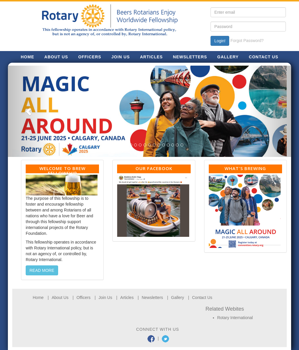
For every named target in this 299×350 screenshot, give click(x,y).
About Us (60, 297)
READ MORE (41, 270)
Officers (84, 297)
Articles (127, 297)
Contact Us (202, 297)
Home (38, 297)
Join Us (105, 297)
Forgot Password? (247, 40)
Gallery (177, 297)
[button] (29, 111)
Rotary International (235, 317)
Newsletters (152, 297)
